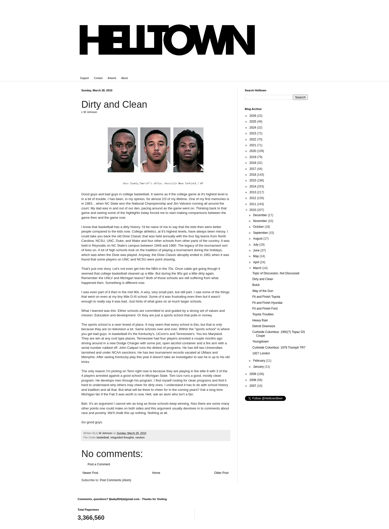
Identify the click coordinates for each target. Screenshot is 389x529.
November (260, 221)
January (259, 366)
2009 (253, 374)
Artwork (112, 78)
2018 (253, 163)
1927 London (261, 353)
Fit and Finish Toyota (266, 296)
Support (84, 78)
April (256, 262)
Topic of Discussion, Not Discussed (275, 273)
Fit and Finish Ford (264, 308)
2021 (253, 145)
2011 (253, 204)
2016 (253, 174)
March (257, 268)
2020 (253, 151)
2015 (253, 180)
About (124, 78)
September (261, 233)
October (259, 227)
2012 (253, 198)
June (256, 250)
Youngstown (260, 341)
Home (156, 473)
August (258, 238)
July (256, 244)
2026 (253, 116)
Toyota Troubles (263, 314)
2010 (253, 210)
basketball (103, 437)
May (256, 256)
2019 (253, 157)
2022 (253, 139)
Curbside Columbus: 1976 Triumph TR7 (278, 347)
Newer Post (90, 473)
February (259, 360)
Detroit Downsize (263, 326)
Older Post (221, 473)
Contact (98, 78)
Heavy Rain (260, 320)
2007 (253, 386)
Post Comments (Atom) (115, 480)
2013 (253, 192)
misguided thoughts (122, 437)
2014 (253, 186)
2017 (253, 169)
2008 (253, 380)
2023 (253, 133)
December (260, 215)
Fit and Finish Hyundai (267, 303)
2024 (253, 127)
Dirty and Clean (262, 279)
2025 (253, 121)
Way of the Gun (262, 291)
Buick (256, 285)
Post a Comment (99, 464)
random (140, 437)
